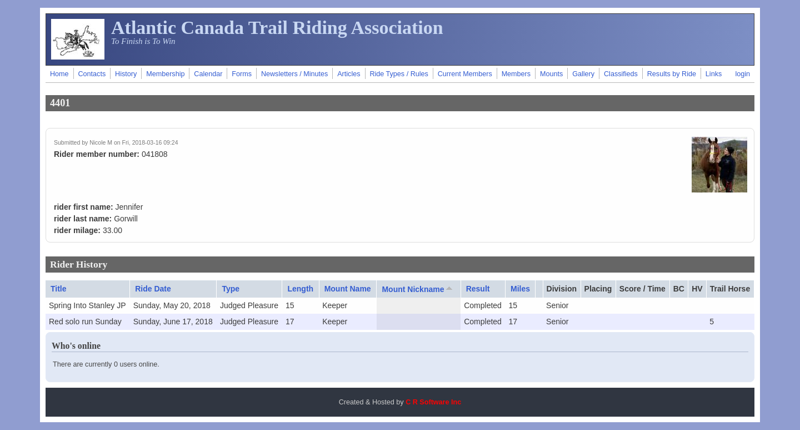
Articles (348, 74)
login (742, 74)
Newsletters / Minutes (294, 74)
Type (230, 288)
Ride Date (153, 288)
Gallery (583, 74)
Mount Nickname (418, 289)
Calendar (208, 74)
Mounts (551, 74)
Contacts (92, 74)
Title (59, 288)
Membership (165, 74)
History (126, 74)
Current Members (465, 74)
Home (59, 74)
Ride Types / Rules (398, 74)
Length (300, 288)
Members (516, 74)
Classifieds (621, 74)
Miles (520, 288)
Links (714, 74)
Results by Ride (671, 74)
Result (478, 288)
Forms (242, 74)
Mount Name (347, 288)
